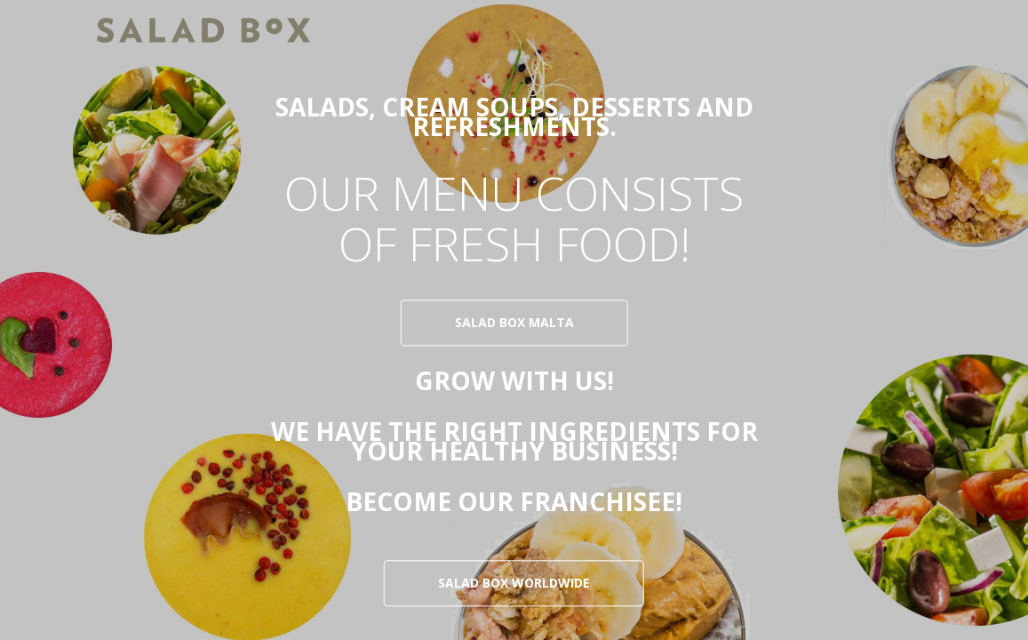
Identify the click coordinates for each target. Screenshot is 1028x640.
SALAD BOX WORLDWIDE (514, 583)
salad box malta (514, 323)
